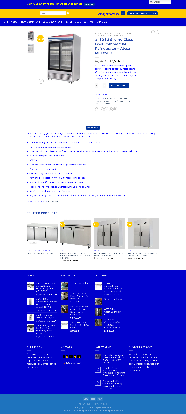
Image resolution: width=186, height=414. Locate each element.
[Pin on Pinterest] (111, 109)
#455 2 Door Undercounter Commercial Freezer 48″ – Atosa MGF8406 (75, 255)
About (15, 22)
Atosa (107, 98)
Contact (88, 22)
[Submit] (68, 13)
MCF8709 (53, 201)
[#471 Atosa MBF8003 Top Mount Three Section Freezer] (109, 233)
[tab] (93, 128)
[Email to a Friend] (106, 109)
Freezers (113, 98)
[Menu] (123, 13)
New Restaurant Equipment (118, 33)
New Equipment (30, 22)
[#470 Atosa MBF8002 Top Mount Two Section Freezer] (143, 233)
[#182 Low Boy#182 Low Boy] (42, 233)
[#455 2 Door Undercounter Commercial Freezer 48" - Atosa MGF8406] (75, 233)
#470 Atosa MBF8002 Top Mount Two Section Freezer (143, 254)
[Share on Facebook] (97, 109)
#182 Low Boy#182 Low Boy (40, 253)
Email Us (102, 22)
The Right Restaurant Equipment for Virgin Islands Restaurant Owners (113, 359)
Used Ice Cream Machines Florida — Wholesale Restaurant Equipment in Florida (113, 372)
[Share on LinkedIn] (115, 109)
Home (5, 22)
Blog (78, 22)
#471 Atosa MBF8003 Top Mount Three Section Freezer (109, 254)
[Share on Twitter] (102, 109)
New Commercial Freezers (109, 35)
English (155, 2)
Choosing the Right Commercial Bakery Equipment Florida (112, 383)
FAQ (105, 404)
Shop (69, 22)
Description (93, 128)
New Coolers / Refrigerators (114, 101)
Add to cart (119, 85)
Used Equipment (53, 22)
